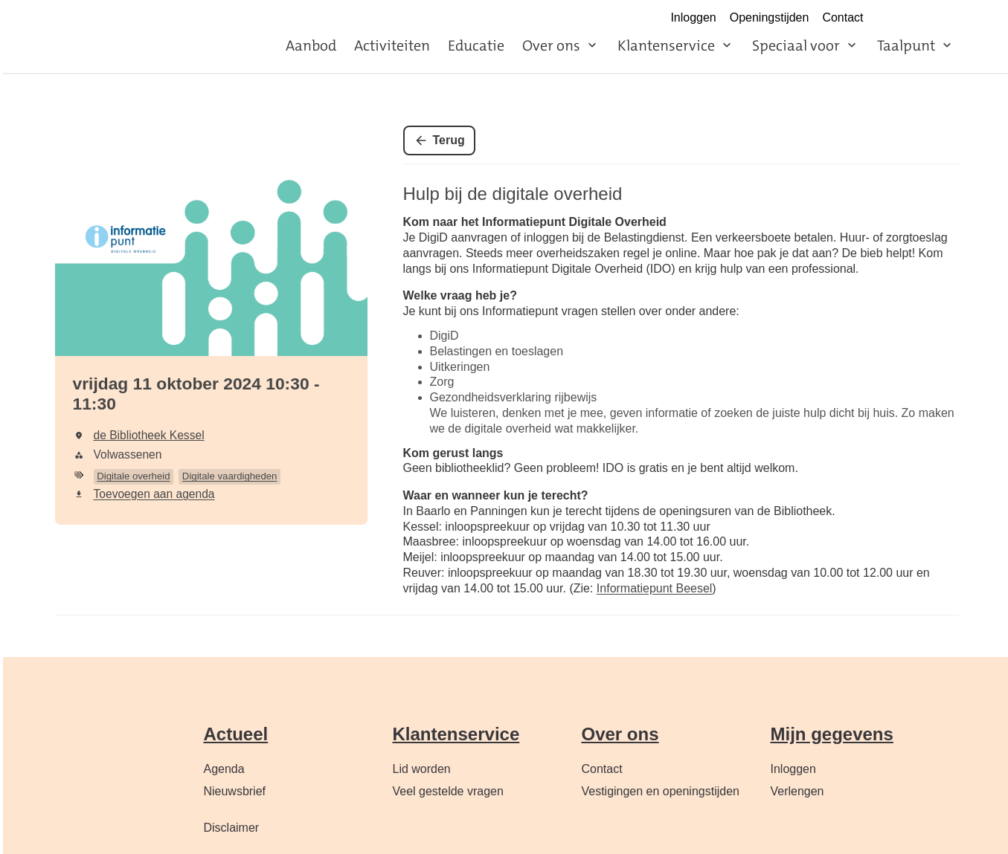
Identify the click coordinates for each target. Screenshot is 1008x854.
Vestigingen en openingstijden (660, 791)
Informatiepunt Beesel (655, 588)
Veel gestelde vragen (448, 791)
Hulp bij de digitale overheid (513, 194)
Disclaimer (232, 827)
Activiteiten (392, 45)
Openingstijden (769, 17)
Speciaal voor (796, 45)
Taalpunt (906, 45)
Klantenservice (666, 45)
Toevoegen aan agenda (154, 494)
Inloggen (693, 17)
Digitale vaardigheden (229, 476)
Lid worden (422, 769)
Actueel (236, 734)
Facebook (887, 18)
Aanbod (311, 45)
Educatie (476, 45)
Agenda (224, 769)
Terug (449, 140)
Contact (842, 17)
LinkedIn (951, 18)
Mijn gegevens (832, 734)
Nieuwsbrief (235, 791)
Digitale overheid (133, 476)
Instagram (919, 18)
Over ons (551, 45)
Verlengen (797, 791)
